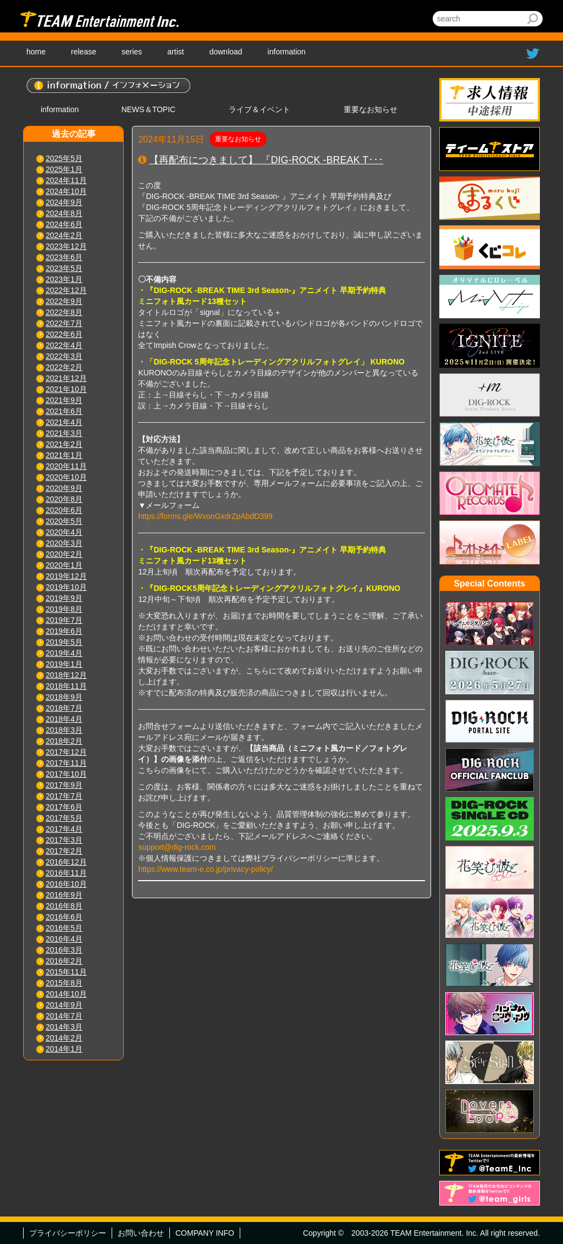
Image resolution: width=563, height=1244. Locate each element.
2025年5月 (64, 158)
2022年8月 (64, 312)
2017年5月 (64, 818)
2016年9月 (64, 895)
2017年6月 (64, 807)
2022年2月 (64, 367)
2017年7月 (64, 796)
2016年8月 (64, 906)
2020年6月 (64, 510)
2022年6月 (64, 334)
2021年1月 (64, 455)
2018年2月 (64, 741)
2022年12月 (66, 290)
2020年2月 (64, 554)
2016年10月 (66, 884)
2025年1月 (64, 169)
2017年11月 (66, 763)
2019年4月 (64, 653)
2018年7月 (64, 708)
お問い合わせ (141, 1233)
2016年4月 (64, 939)
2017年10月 (66, 774)
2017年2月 (64, 851)
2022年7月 (64, 323)
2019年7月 (64, 620)
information (287, 51)
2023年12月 (66, 246)
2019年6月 (64, 631)
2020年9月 (64, 488)
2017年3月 (64, 840)
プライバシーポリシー (67, 1233)
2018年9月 (64, 697)
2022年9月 (64, 301)
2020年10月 (66, 477)
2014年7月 (64, 1015)
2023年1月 (64, 279)
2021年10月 (66, 389)
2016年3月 (64, 950)
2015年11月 (66, 971)
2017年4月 (64, 829)
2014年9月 (64, 1004)
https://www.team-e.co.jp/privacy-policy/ (205, 869)
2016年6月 (64, 917)
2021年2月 (64, 444)
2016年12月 (66, 862)
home (36, 51)
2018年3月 (64, 730)
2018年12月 (66, 675)
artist (175, 51)
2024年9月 (64, 202)
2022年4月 (64, 345)
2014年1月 (64, 1048)
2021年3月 (64, 433)
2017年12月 (66, 752)
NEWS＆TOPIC (149, 109)
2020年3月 (64, 543)
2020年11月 (66, 466)
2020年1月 (64, 565)
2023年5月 (64, 268)
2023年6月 (64, 257)
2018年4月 (64, 719)
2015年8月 (64, 982)
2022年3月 (64, 356)
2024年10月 (66, 191)
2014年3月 (64, 1026)
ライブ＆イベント (259, 109)
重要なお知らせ (371, 109)
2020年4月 (64, 532)
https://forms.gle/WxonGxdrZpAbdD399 (205, 516)
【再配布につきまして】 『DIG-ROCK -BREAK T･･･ (266, 159)
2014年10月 (66, 993)
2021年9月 (64, 400)
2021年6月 (64, 411)
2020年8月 (64, 499)
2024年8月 (64, 213)
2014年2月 (64, 1037)
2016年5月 (64, 928)
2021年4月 (64, 422)
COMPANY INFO (204, 1233)
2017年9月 (64, 785)
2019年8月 (64, 609)
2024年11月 (66, 180)
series (132, 51)
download (225, 51)
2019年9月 (64, 598)
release (83, 51)
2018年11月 (66, 686)
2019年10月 (66, 587)
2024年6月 (64, 224)
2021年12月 (66, 378)
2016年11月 (66, 873)
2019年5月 (64, 642)
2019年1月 (64, 664)
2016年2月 (64, 961)
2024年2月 (64, 235)
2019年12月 (66, 576)
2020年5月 (64, 521)
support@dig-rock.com (177, 847)
